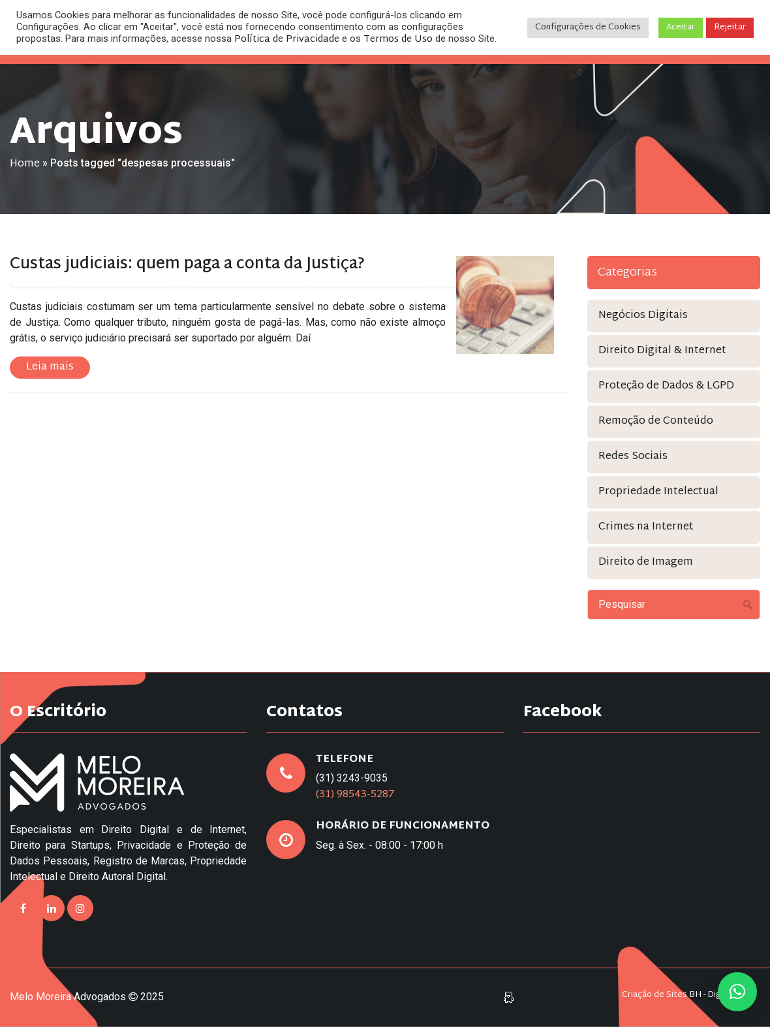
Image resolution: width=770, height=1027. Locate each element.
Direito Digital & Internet (662, 350)
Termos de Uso (398, 39)
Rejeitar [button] (730, 27)
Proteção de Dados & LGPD (666, 386)
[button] (737, 991)
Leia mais (50, 367)
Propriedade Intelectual (658, 491)
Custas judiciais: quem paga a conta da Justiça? (187, 264)
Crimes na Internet (646, 527)
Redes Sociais (633, 456)
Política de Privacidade (286, 39)
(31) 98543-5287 (355, 794)
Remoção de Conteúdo (655, 421)
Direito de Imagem (645, 562)
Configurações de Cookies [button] (588, 27)
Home (25, 164)
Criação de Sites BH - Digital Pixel (688, 995)
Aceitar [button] (680, 27)
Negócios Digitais (643, 315)
